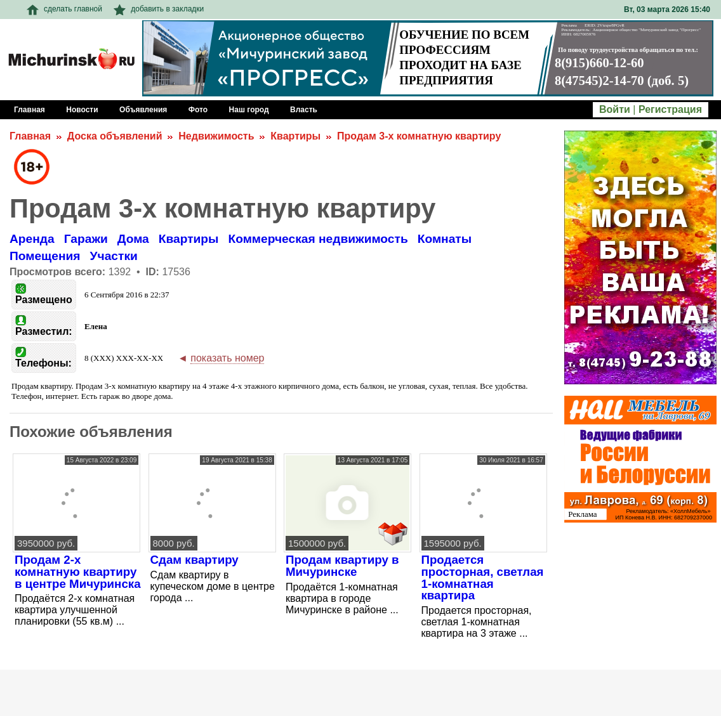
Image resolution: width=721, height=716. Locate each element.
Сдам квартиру (194, 559)
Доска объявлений (114, 136)
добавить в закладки (159, 8)
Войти (614, 109)
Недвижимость (216, 136)
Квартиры (295, 136)
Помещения (45, 256)
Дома (133, 238)
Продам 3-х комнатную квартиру (419, 136)
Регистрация (670, 109)
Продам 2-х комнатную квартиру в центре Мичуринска (78, 571)
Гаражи (86, 238)
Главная (30, 136)
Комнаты (445, 238)
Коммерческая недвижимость (317, 238)
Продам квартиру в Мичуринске (342, 565)
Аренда (32, 238)
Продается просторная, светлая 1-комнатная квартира (482, 577)
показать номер (227, 358)
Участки (114, 256)
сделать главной (64, 8)
